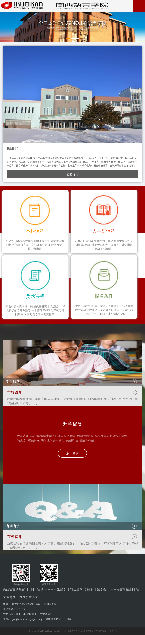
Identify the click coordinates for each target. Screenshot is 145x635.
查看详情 (72, 174)
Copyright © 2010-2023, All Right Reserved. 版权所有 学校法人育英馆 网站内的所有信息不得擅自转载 (73, 631)
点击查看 (72, 453)
